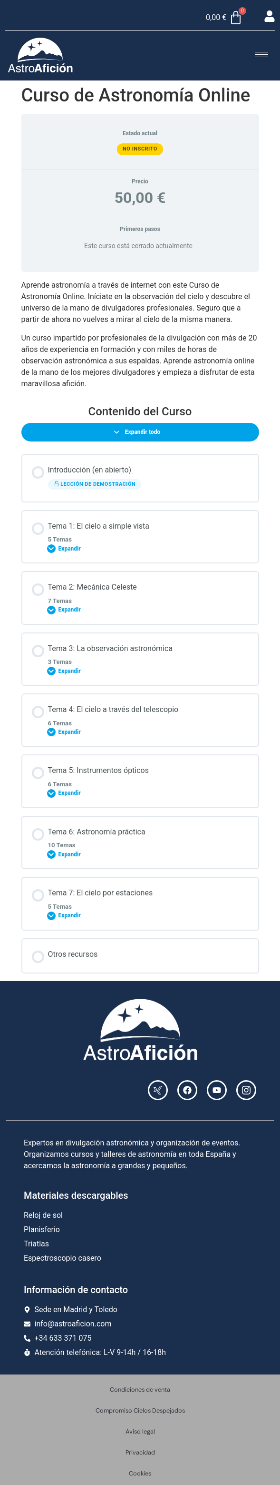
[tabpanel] (140, 334)
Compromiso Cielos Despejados (140, 1410)
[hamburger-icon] (261, 54)
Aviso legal (140, 1431)
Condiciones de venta (140, 1389)
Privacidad (140, 1452)
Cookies (140, 1473)
